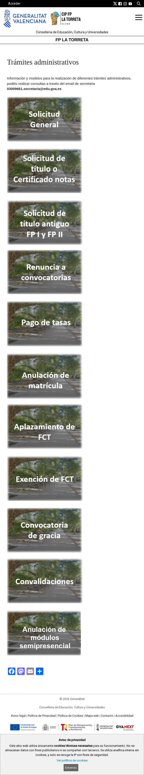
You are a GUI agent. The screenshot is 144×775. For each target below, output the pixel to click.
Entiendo (71, 767)
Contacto (107, 715)
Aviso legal (18, 715)
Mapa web (92, 715)
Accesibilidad (124, 715)
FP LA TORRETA (71, 40)
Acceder (14, 3)
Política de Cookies (70, 715)
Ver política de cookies (72, 760)
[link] (115, 3)
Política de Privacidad (42, 715)
